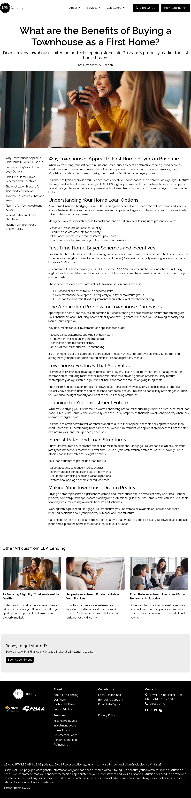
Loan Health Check (110, 695)
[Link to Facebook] (147, 710)
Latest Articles (63, 709)
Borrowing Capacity (110, 699)
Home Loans (62, 730)
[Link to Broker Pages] (160, 710)
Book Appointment (175, 7)
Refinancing (61, 744)
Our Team (60, 699)
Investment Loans (65, 725)
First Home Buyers (65, 720)
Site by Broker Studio (17, 787)
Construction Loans (66, 739)
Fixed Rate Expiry (109, 704)
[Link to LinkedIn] (155, 710)
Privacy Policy (107, 715)
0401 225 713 (146, 7)
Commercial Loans (65, 735)
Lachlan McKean (64, 704)
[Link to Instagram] (151, 710)
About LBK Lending (66, 695)
